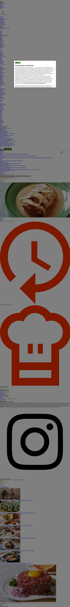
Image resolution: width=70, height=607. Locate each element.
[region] (35, 74)
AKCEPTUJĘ (51, 85)
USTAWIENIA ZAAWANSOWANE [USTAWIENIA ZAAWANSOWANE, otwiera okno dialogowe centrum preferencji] (22, 85)
